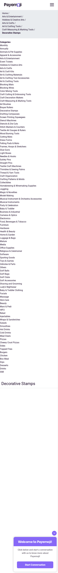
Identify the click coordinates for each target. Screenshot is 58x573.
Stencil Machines (8, 120)
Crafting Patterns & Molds (12, 179)
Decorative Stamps (9, 110)
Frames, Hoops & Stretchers (13, 146)
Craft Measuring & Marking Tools (15, 101)
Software (4, 254)
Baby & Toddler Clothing (11, 290)
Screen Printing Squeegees (12, 117)
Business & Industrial (10, 212)
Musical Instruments (9, 202)
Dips (2, 362)
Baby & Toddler (7, 208)
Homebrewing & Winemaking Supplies (18, 185)
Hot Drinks (5, 329)
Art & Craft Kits (7, 71)
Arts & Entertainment (10, 58)
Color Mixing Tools (9, 91)
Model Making (7, 195)
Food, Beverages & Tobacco (13, 221)
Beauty (3, 303)
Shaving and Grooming (11, 283)
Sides (2, 345)
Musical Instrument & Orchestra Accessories (21, 199)
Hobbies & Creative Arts (11, 65)
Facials (3, 293)
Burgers (3, 352)
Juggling (4, 189)
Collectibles (5, 182)
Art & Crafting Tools (9, 81)
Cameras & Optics (8, 215)
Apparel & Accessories (10, 55)
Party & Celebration (9, 205)
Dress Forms (6, 140)
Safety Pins (5, 159)
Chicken (4, 355)
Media (3, 244)
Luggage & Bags (8, 238)
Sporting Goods (7, 257)
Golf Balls (4, 270)
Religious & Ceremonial (11, 251)
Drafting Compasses (10, 114)
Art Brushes (5, 104)
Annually (4, 48)
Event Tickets (6, 61)
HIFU (2, 310)
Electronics (5, 218)
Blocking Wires (7, 88)
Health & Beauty (7, 231)
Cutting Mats (6, 136)
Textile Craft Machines (10, 166)
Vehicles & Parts (7, 264)
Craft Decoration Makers (11, 97)
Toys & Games (7, 261)
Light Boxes (5, 153)
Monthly (4, 45)
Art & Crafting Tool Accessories (14, 78)
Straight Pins (6, 163)
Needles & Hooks (8, 156)
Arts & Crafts (6, 68)
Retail (2, 313)
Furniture (4, 225)
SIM (2, 372)
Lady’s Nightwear (8, 287)
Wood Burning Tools (9, 133)
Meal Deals (5, 336)
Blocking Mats (7, 84)
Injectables (5, 316)
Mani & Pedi (5, 306)
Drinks (3, 368)
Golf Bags (4, 274)
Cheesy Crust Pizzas (9, 342)
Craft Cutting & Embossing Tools (15, 94)
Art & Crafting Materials (11, 74)
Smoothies (5, 326)
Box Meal (4, 359)
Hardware (4, 228)
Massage (4, 296)
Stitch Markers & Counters (12, 127)
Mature (3, 241)
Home (5, 13)
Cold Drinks (5, 332)
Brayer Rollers (6, 107)
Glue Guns (5, 150)
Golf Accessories (8, 280)
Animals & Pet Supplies (11, 52)
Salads (3, 323)
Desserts (4, 365)
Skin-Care (4, 300)
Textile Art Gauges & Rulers (13, 130)
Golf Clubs (5, 277)
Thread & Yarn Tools (9, 172)
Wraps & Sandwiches (10, 319)
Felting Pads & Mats (9, 143)
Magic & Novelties (8, 192)
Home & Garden (7, 234)
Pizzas (3, 339)
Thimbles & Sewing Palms (12, 169)
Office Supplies (7, 248)
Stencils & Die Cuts (9, 123)
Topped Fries (6, 349)
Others (3, 267)
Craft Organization (8, 176)
